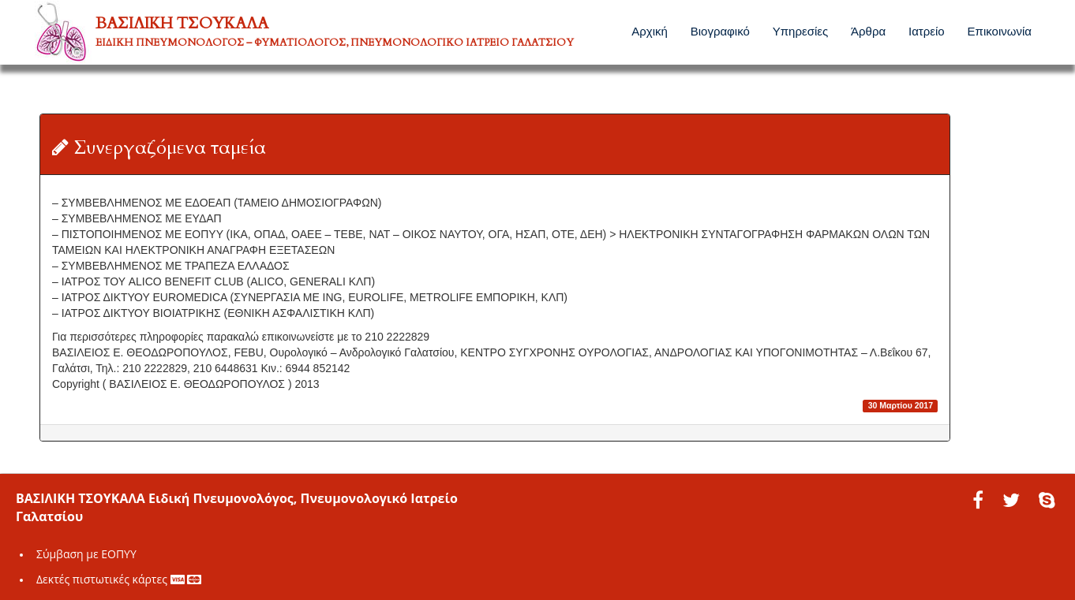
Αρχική (649, 31)
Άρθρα (868, 31)
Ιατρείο (926, 31)
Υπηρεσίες (800, 31)
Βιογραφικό (720, 31)
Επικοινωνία (1000, 31)
